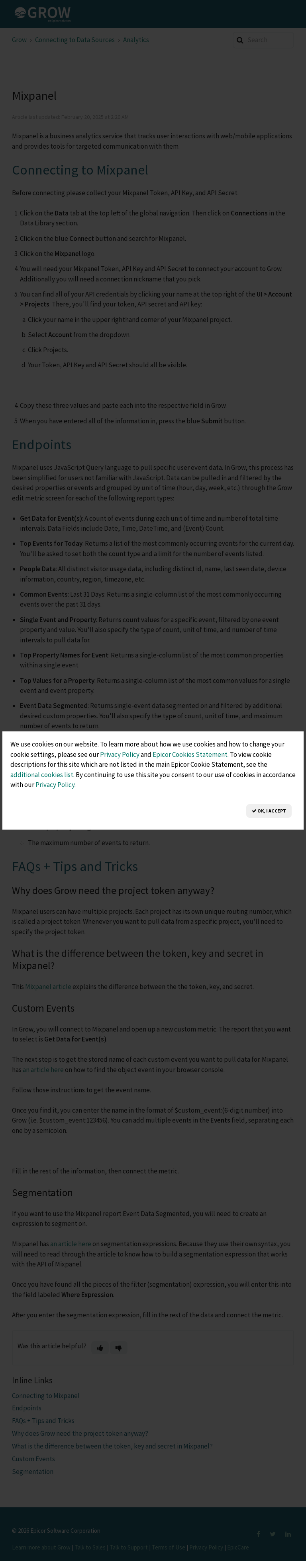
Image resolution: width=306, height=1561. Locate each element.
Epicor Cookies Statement (190, 754)
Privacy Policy (119, 754)
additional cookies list (41, 774)
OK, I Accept (269, 811)
